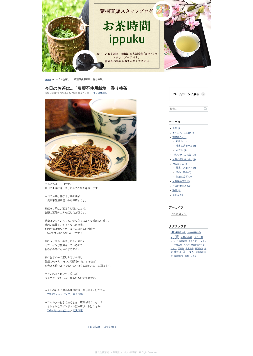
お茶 (175, 236)
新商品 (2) (177, 195)
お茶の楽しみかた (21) (184, 159)
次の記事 (109, 326)
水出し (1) (181, 141)
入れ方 (187, 245)
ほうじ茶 (198, 237)
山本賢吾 (189, 248)
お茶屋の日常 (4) (181, 181)
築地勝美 (178, 256)
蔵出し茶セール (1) (186, 145)
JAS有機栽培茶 (194, 232)
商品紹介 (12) (179, 137)
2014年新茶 (178, 232)
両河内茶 (183, 241)
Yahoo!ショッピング (58, 294)
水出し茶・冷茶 (184, 251)
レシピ (174, 241)
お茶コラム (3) (180, 164)
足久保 (193, 256)
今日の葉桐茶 (100, 93)
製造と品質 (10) (184, 176)
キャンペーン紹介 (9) (183, 133)
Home (48, 79)
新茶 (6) (176, 128)
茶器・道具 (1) (183, 172)
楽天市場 (78, 294)
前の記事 (95, 326)
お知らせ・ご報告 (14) (184, 154)
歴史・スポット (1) (186, 167)
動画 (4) (176, 190)
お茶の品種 (186, 237)
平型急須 (199, 248)
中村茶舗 (178, 245)
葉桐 (187, 256)
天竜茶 (181, 248)
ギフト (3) (181, 150)
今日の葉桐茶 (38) (181, 186)
